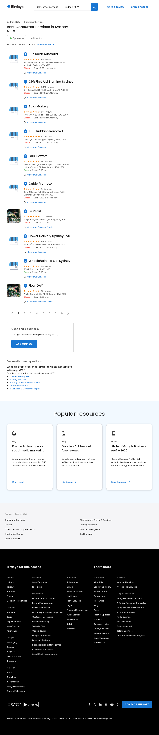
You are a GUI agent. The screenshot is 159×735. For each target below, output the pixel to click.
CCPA (69, 718)
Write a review (115, 7)
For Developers (124, 621)
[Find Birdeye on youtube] (112, 704)
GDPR (54, 718)
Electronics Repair (19, 385)
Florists (50, 227)
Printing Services (18, 379)
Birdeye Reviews (101, 628)
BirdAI (9, 672)
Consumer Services (36, 73)
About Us (98, 582)
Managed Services (125, 582)
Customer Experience (42, 649)
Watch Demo (100, 591)
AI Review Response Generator (131, 603)
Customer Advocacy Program (131, 635)
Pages (10, 596)
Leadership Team (102, 587)
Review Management (42, 603)
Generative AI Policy (82, 718)
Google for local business (44, 598)
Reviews (11, 587)
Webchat (11, 612)
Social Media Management (45, 654)
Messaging (12, 642)
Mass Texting (13, 626)
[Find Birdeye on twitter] (95, 704)
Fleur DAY (36, 286)
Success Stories (101, 624)
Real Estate (72, 619)
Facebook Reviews (41, 640)
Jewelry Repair (12, 538)
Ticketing (11, 661)
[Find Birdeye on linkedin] (100, 704)
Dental (70, 587)
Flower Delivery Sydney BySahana (51, 236)
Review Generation (41, 607)
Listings (10, 582)
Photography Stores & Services (25, 382)
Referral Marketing (41, 621)
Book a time (100, 596)
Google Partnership (16, 686)
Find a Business (124, 617)
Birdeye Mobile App (16, 691)
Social (9, 617)
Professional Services (127, 587)
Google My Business (42, 635)
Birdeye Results (101, 633)
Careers (98, 619)
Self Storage (86, 534)
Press (96, 610)
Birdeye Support (124, 626)
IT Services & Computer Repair (25, 388)
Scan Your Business (126, 612)
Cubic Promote (40, 184)
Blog (96, 605)
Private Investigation (20, 376)
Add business (24, 344)
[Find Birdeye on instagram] (106, 704)
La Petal (35, 211)
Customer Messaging (42, 617)
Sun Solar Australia (43, 54)
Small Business (39, 582)
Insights (11, 651)
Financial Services (75, 591)
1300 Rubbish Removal (46, 131)
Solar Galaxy (38, 106)
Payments (12, 631)
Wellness (71, 628)
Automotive (72, 582)
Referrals (11, 591)
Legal (69, 605)
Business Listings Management (47, 645)
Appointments (14, 621)
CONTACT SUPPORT (137, 704)
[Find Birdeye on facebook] (89, 704)
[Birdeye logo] (16, 7)
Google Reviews (40, 631)
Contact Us (99, 642)
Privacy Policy (34, 718)
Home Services (74, 601)
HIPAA (61, 718)
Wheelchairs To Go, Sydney (49, 261)
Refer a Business (125, 631)
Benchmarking (14, 656)
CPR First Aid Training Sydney (51, 82)
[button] (68, 313)
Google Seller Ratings (17, 601)
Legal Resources (101, 638)
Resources (99, 601)
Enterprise (37, 587)
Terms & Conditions (16, 718)
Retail (69, 624)
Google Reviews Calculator (130, 598)
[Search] (94, 7)
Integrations (13, 681)
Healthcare (72, 596)
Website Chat (39, 626)
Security (46, 718)
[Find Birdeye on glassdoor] (117, 704)
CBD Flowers (38, 156)
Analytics (11, 677)
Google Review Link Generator (131, 607)
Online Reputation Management (48, 612)
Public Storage (73, 614)
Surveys (10, 647)
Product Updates (102, 614)
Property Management (78, 610)
